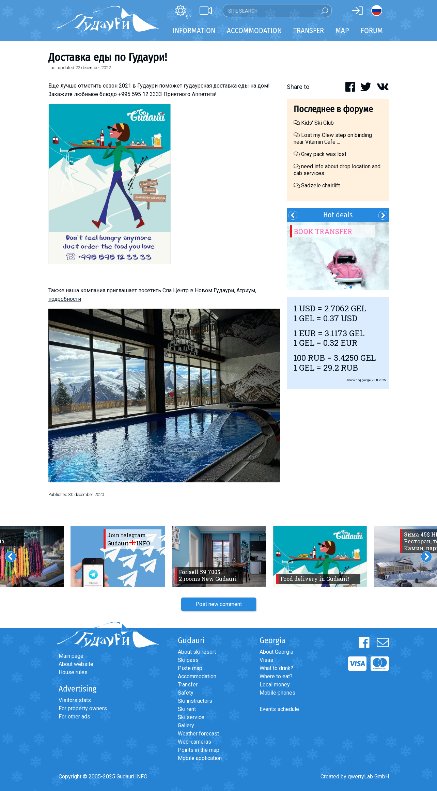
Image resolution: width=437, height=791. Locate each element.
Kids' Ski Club (314, 123)
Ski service (191, 717)
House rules (73, 672)
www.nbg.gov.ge (359, 380)
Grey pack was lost (320, 154)
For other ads (74, 716)
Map (342, 30)
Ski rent (187, 709)
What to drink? (276, 668)
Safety (185, 692)
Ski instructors (195, 701)
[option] (338, 256)
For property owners (83, 708)
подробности (64, 299)
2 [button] (351, 287)
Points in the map (198, 750)
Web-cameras (194, 742)
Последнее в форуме (333, 109)
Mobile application (200, 758)
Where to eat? (276, 676)
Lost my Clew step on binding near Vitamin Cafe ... (333, 138)
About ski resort (197, 652)
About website (76, 664)
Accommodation (197, 676)
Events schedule (279, 709)
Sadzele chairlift (317, 185)
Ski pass (188, 660)
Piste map (190, 668)
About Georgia (276, 652)
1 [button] (345, 287)
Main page (71, 656)
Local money (275, 684)
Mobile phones (277, 692)
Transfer (188, 684)
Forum (372, 30)
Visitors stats (75, 700)
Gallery (186, 725)
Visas (266, 660)
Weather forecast (198, 733)
